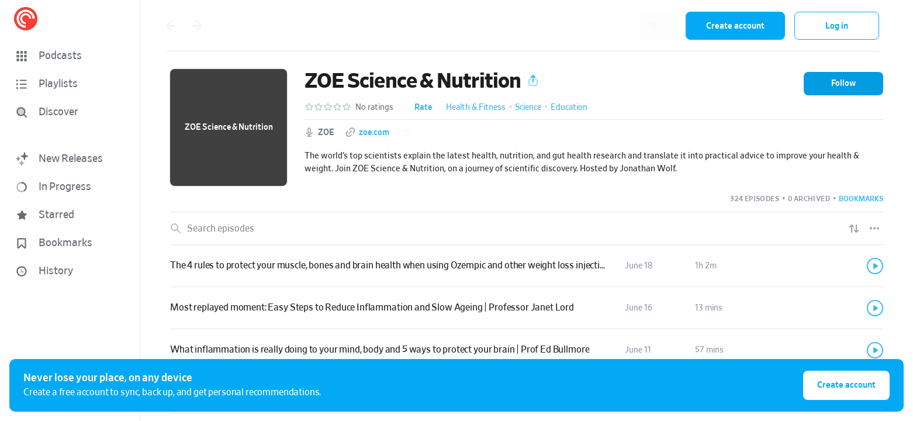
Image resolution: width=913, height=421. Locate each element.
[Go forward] (197, 26)
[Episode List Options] (874, 228)
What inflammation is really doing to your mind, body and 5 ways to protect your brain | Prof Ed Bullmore (379, 349)
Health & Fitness (476, 107)
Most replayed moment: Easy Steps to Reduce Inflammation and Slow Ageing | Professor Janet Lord (372, 307)
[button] (70, 56)
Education (569, 107)
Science (528, 107)
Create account (735, 26)
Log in (836, 26)
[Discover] (67, 112)
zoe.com (374, 133)
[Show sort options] (854, 228)
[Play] (875, 266)
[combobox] (600, 26)
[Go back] (171, 26)
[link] (526, 266)
